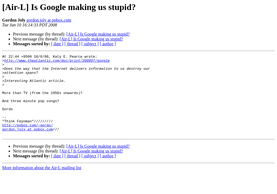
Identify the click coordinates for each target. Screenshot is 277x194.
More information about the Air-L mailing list (41, 184)
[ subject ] (90, 43)
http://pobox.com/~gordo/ (27, 139)
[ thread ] (72, 43)
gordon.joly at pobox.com (49, 20)
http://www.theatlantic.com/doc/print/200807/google (57, 62)
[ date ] (57, 43)
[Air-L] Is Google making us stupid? (98, 34)
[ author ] (108, 43)
